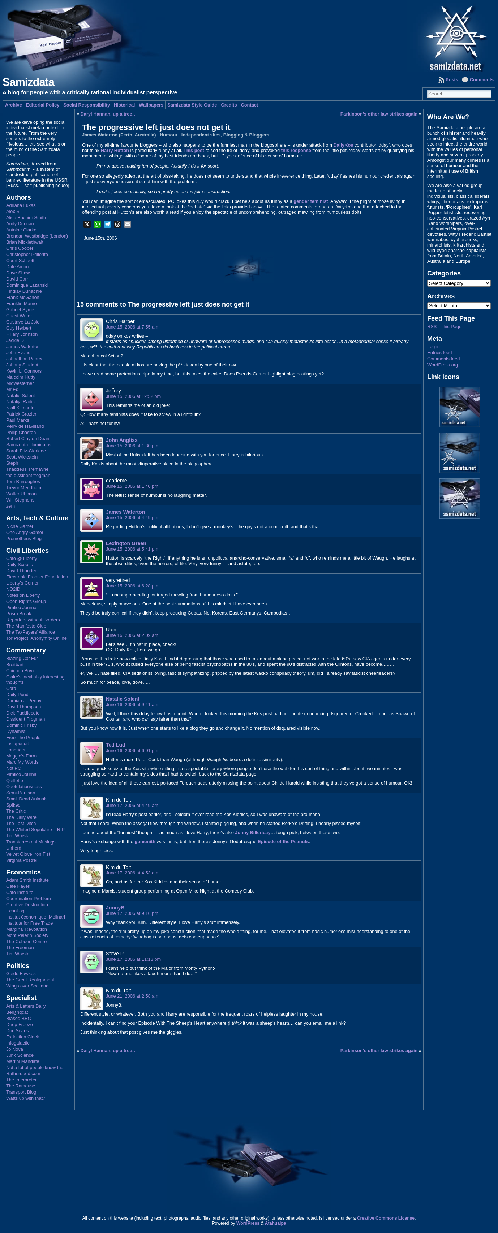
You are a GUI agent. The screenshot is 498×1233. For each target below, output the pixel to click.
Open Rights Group (26, 601)
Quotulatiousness (24, 786)
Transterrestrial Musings (31, 842)
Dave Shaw (18, 272)
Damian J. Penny (23, 700)
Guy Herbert (18, 328)
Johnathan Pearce (25, 358)
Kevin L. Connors (24, 371)
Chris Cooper (19, 248)
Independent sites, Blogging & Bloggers (225, 135)
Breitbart (14, 664)
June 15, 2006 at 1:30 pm (132, 445)
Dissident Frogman (25, 719)
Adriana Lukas (21, 205)
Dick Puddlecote (22, 713)
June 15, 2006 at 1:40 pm (132, 486)
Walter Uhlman (21, 493)
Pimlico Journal (22, 607)
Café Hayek (18, 886)
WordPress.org (442, 365)
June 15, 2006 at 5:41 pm (132, 549)
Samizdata (28, 82)
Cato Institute (19, 892)
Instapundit (17, 743)
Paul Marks (17, 420)
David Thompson (23, 706)
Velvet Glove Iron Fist (28, 854)
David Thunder (21, 570)
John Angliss (122, 440)
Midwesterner (20, 383)
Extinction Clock (22, 1036)
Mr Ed (12, 389)
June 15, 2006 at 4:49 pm (132, 517)
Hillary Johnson (22, 334)
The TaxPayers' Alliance (30, 632)
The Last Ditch (21, 823)
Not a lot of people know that (35, 1067)
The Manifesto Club (26, 626)
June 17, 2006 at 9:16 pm (132, 913)
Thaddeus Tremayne (27, 469)
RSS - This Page (444, 326)
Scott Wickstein (22, 457)
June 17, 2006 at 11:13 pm (133, 959)
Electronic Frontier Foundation (37, 576)
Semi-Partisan (20, 792)
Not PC (13, 768)
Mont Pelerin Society (27, 935)
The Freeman (20, 947)
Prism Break (18, 613)
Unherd (13, 848)
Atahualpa (275, 1223)
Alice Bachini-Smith (26, 217)
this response (296, 150)
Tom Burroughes (23, 481)
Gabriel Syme (20, 309)
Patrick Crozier (21, 414)
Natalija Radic (20, 401)
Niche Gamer (19, 526)
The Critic (16, 811)
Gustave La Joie (22, 322)
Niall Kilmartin (20, 408)
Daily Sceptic (19, 564)
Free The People (23, 737)
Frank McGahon (22, 297)
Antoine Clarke (21, 230)
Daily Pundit (18, 694)
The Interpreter (21, 1079)
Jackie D (15, 340)
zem (10, 506)
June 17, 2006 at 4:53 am (132, 873)
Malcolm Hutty (20, 377)
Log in (433, 346)
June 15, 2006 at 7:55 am (132, 327)
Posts (452, 79)
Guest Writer (19, 315)
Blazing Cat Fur (22, 658)
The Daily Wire (21, 817)
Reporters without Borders (33, 619)
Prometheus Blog (24, 538)
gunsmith (144, 841)
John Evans (18, 352)
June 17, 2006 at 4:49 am (132, 805)
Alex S (13, 211)
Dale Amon (17, 266)
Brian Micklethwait (24, 242)
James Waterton (23, 346)
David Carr (17, 279)
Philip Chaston (21, 432)
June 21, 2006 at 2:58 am (132, 996)
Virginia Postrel (21, 860)
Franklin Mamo (21, 303)
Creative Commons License (386, 1218)
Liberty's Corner (22, 583)
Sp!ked (13, 805)
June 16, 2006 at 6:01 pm (132, 750)
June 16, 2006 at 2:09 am (132, 635)
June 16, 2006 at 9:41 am (132, 704)
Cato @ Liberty (21, 558)
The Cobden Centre (26, 941)
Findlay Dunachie (24, 291)
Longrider (16, 749)
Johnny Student (22, 365)
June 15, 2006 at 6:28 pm (132, 586)
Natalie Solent (20, 395)
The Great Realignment (30, 979)
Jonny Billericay (252, 832)
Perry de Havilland (25, 426)
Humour (168, 135)
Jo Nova (14, 1049)
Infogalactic (18, 1043)
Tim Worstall (18, 835)
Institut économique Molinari (35, 917)
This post (194, 150)
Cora (11, 688)
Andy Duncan (20, 223)
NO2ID (13, 589)
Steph (12, 463)
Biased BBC (18, 1018)
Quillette (14, 780)
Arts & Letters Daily (26, 1006)
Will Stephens (20, 500)
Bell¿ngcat (17, 1012)
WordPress (247, 1223)
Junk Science (20, 1055)
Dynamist (15, 731)
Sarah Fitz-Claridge (26, 450)
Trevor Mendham (23, 487)
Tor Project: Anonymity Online (36, 638)
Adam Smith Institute (27, 880)
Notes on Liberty (23, 595)
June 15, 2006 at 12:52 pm (133, 396)
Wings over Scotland (27, 986)
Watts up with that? (25, 1098)
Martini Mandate (22, 1061)
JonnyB (115, 908)
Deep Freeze (19, 1024)
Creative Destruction (27, 904)
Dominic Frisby (21, 725)
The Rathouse (20, 1086)
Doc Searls (17, 1030)
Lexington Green (126, 543)
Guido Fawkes (21, 973)
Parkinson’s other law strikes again (379, 114)
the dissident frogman (28, 475)
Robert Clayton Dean (28, 438)
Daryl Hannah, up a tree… (109, 114)
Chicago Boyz (20, 670)
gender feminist (310, 201)
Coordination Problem (28, 898)
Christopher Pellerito (27, 254)
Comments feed (443, 358)
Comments (482, 79)
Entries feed (439, 352)
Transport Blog (21, 1092)
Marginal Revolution (26, 929)
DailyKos (343, 145)
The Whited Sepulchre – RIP (35, 829)
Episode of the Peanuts (283, 841)
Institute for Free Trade (29, 923)
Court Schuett (20, 260)
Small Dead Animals (27, 799)
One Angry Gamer (24, 532)
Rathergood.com (23, 1073)
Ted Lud (115, 745)
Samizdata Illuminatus (28, 444)
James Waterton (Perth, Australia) (119, 135)
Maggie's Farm (21, 756)
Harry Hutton (115, 150)
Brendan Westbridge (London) (37, 236)
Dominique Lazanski (27, 285)
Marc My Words (22, 762)
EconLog (15, 910)
